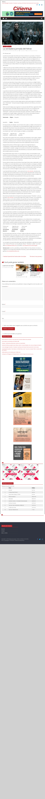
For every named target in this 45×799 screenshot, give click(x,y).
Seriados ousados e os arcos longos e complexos (22, 274)
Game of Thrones (30, 50)
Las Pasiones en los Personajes (30, 245)
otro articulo (30, 171)
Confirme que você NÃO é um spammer (12, 333)
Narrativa (9, 46)
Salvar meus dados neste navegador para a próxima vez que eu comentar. (21, 325)
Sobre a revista (4, 532)
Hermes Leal (16, 50)
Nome (4, 304)
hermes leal (35, 50)
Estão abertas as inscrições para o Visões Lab (11, 352)
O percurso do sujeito (8, 265)
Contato (3, 531)
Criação (5, 46)
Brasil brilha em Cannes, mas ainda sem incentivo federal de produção (16, 339)
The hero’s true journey (36, 256)
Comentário (5, 286)
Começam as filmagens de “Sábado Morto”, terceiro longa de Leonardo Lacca (17, 354)
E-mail (4, 311)
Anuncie (3, 529)
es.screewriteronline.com (11, 245)
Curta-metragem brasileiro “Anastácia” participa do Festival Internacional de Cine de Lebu (20, 3)
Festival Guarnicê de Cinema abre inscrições (14, 256)
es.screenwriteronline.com (13, 251)
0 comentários (22, 50)
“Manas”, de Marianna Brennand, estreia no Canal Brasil (13, 343)
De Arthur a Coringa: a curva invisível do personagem (36, 274)
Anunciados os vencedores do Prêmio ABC (10, 341)
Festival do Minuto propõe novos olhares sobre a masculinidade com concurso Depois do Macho (21, 345)
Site (3, 318)
